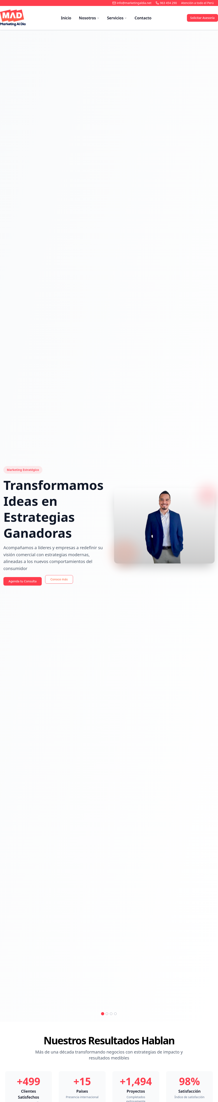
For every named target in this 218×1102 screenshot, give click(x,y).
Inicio (66, 17)
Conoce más (59, 581)
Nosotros (89, 17)
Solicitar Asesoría (202, 18)
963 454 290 (166, 3)
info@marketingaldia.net (131, 3)
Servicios (117, 17)
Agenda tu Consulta (23, 581)
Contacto (143, 17)
